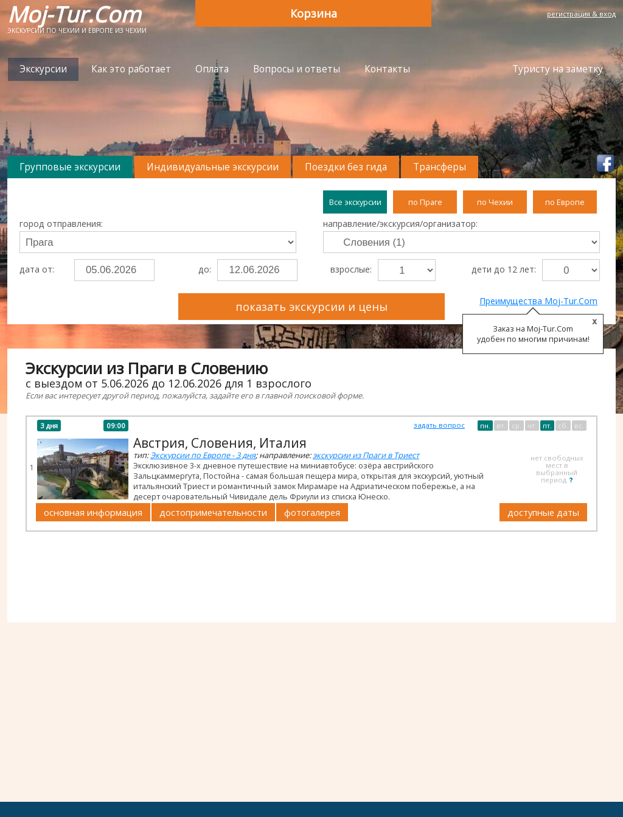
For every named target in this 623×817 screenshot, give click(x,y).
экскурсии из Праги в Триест (366, 455)
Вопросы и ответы (296, 69)
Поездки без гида (346, 167)
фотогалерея (312, 512)
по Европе (565, 201)
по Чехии (495, 201)
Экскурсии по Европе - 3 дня (203, 455)
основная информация (93, 512)
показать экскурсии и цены (311, 306)
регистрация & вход (581, 13)
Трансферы (439, 167)
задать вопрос (439, 424)
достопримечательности (213, 512)
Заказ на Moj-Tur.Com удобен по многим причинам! (533, 334)
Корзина (313, 13)
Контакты (387, 69)
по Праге (425, 201)
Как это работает (131, 69)
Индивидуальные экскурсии (213, 167)
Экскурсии (43, 69)
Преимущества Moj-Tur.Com (538, 301)
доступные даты (543, 512)
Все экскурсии (355, 201)
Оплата (212, 69)
